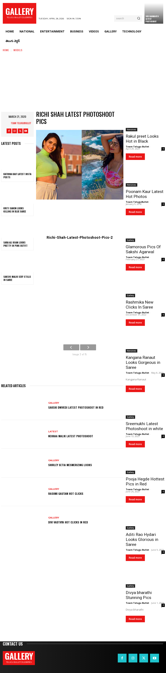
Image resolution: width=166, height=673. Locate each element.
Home (6, 50)
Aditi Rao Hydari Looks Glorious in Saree (142, 539)
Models (18, 50)
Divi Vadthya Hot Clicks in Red (68, 522)
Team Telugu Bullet (137, 146)
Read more (135, 156)
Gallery (53, 403)
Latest (53, 431)
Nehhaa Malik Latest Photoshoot (70, 436)
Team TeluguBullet (21, 123)
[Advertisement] (83, 82)
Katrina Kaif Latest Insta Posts (17, 175)
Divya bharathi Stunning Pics (139, 595)
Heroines (131, 129)
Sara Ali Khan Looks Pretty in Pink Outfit (15, 244)
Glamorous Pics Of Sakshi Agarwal (143, 249)
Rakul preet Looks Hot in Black (142, 139)
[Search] (138, 18)
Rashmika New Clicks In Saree (139, 305)
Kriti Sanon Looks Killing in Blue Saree (14, 209)
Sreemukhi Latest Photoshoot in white (144, 426)
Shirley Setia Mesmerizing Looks (70, 465)
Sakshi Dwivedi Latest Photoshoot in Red (75, 407)
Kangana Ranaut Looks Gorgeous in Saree (143, 362)
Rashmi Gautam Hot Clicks (65, 493)
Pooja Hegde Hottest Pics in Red (145, 481)
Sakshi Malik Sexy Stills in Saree (17, 278)
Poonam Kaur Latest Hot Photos (144, 194)
